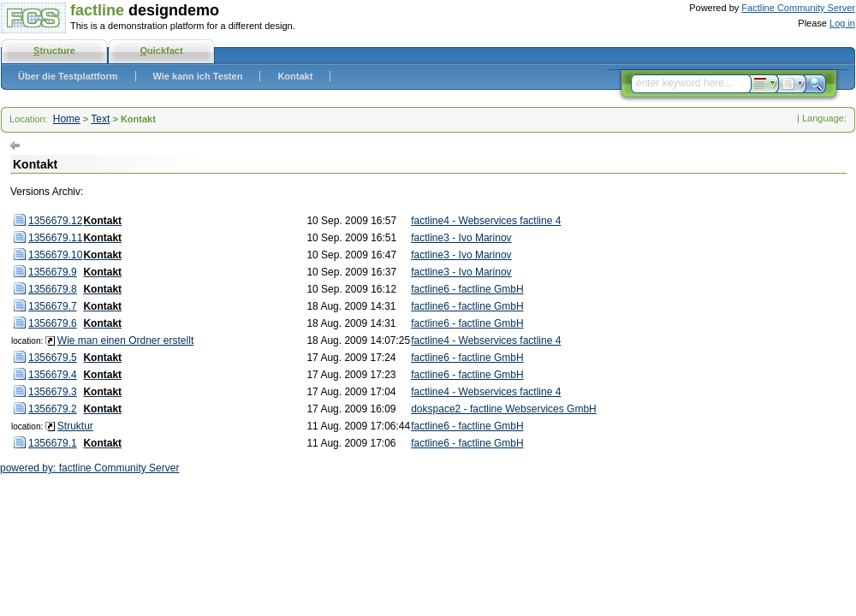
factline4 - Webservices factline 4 (486, 221)
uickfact (161, 50)
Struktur (75, 426)
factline (97, 10)
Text (100, 119)
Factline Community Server (798, 8)
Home (66, 119)
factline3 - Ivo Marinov (461, 238)
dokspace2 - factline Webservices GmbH (504, 409)
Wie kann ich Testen (198, 76)
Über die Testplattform (68, 76)
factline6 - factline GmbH (467, 289)
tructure (54, 50)
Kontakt (294, 76)
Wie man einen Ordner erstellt (125, 340)
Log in (842, 23)
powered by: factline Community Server (89, 468)
